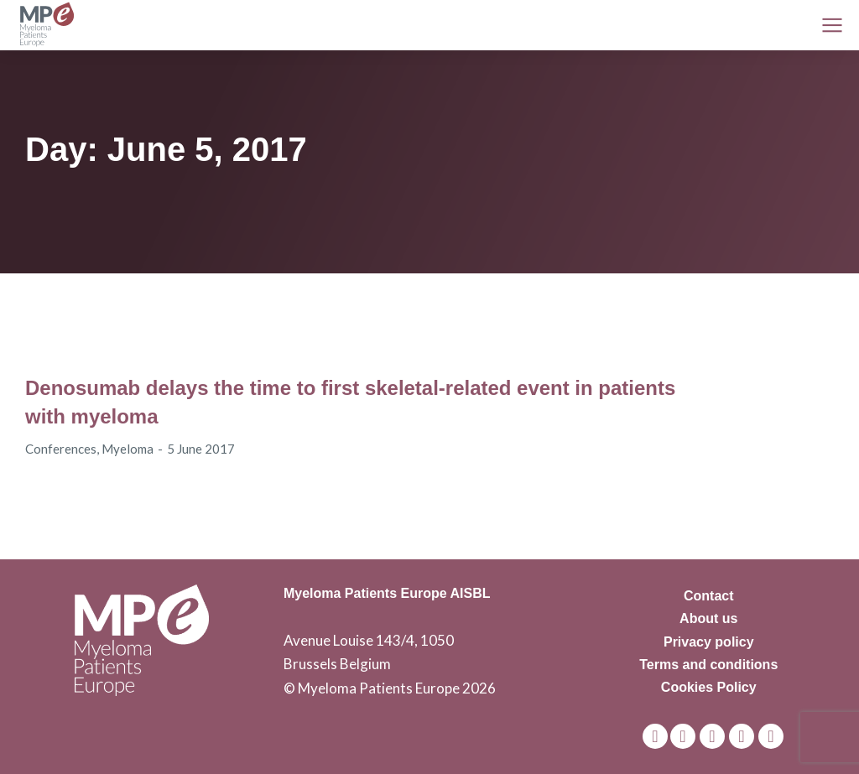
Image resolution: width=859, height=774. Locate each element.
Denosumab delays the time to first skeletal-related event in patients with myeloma (350, 402)
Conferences (60, 448)
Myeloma (128, 448)
